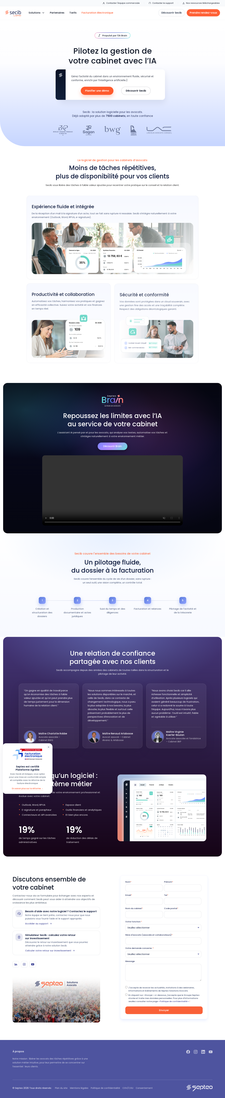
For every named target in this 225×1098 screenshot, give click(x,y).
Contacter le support (161, 3)
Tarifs (73, 13)
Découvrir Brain (112, 446)
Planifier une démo (97, 91)
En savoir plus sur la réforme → (27, 788)
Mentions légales (79, 1088)
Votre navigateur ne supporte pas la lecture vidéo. (112, 490)
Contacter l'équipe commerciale (121, 3)
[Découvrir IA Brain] (113, 35)
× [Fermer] (49, 747)
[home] (13, 12)
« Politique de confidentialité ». (173, 1001)
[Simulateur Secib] (56, 943)
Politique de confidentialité (105, 1088)
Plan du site (61, 1088)
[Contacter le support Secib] (56, 917)
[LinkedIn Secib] (15, 964)
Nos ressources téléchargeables (201, 3)
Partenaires (57, 13)
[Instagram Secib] (24, 964)
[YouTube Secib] (32, 964)
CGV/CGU (127, 1088)
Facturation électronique (97, 13)
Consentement (144, 1088)
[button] (36, 13)
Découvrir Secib (136, 91)
